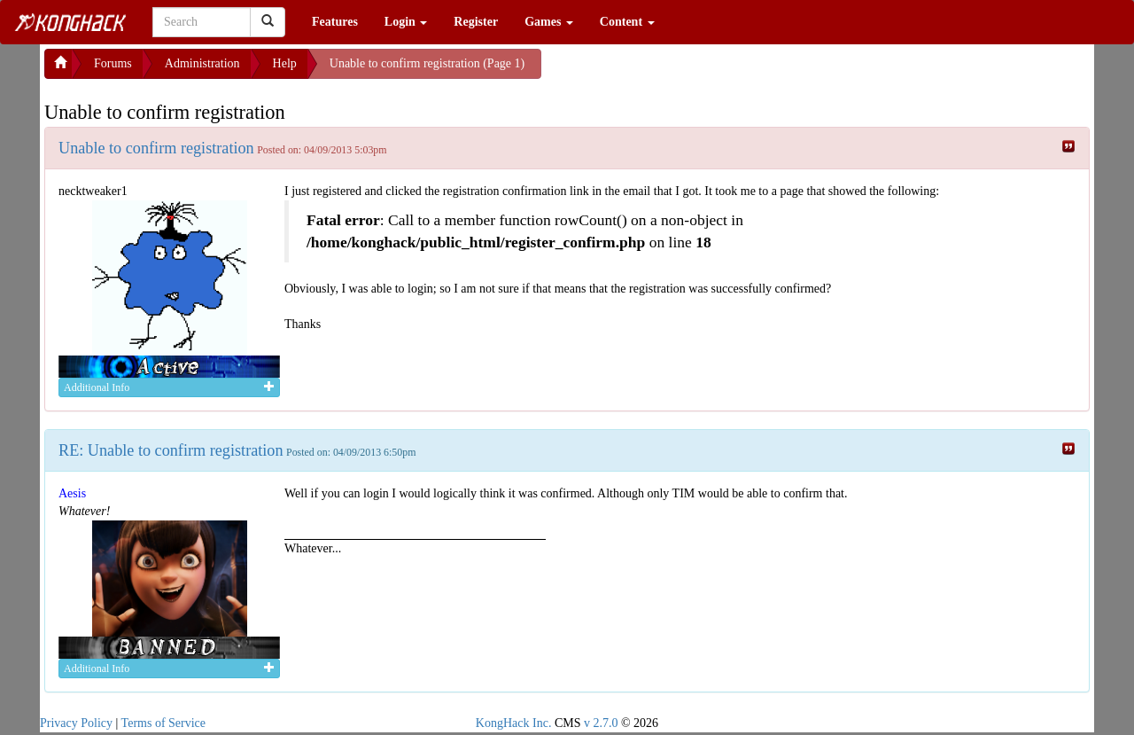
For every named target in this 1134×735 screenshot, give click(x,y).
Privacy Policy (76, 723)
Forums (113, 63)
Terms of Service (163, 723)
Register (476, 21)
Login (406, 21)
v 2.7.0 (601, 723)
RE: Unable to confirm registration (171, 450)
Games (548, 21)
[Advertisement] (683, 71)
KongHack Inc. (514, 723)
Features (335, 21)
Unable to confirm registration (156, 148)
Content (627, 21)
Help (285, 63)
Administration (202, 63)
